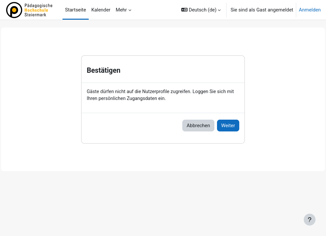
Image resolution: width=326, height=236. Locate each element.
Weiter (228, 126)
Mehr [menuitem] (121, 10)
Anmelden (310, 10)
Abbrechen (198, 126)
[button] (201, 10)
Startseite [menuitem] (75, 10)
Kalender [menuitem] (101, 10)
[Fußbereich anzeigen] (310, 220)
